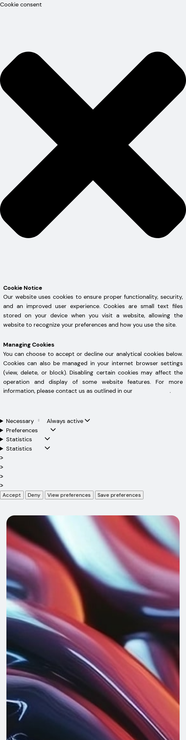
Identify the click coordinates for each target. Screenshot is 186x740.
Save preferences (119, 495)
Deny (34, 495)
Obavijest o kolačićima (29, 411)
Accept (12, 495)
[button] (93, 146)
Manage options (32, 458)
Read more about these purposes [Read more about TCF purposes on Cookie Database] (56, 485)
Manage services (33, 467)
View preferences (69, 495)
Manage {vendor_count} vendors (55, 476)
